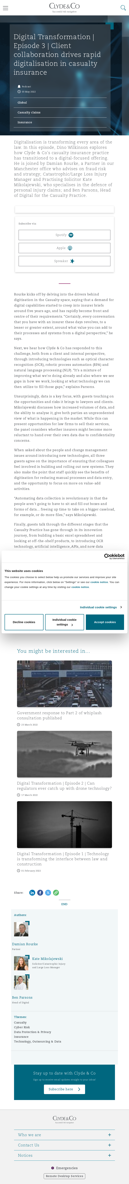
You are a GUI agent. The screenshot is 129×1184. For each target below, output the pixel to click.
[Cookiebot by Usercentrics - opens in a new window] (107, 556)
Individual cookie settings (98, 607)
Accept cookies (105, 622)
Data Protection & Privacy (32, 1032)
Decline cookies (24, 622)
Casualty (20, 1022)
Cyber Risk (22, 1027)
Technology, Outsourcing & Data (37, 1041)
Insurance (21, 1037)
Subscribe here (61, 1089)
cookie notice (99, 582)
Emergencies (67, 1168)
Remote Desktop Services (64, 1176)
